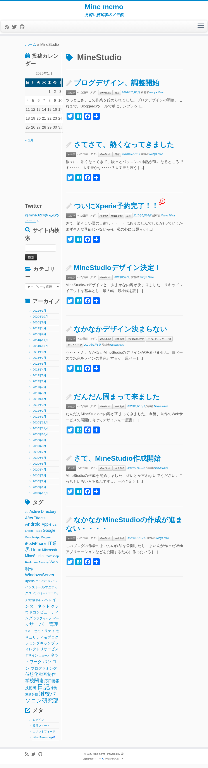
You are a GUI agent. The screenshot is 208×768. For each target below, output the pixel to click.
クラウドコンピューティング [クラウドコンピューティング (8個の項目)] (41, 616)
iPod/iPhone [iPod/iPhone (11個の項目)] (36, 547)
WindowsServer (136, 342)
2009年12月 (40, 496)
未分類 (71, 96)
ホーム (30, 48)
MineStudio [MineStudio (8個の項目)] (34, 559)
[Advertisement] (52, 174)
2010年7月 (39, 455)
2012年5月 (39, 367)
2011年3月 (39, 408)
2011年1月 (39, 420)
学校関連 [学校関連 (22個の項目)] (34, 684)
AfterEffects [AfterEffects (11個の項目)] (35, 521)
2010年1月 (39, 491)
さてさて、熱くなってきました (124, 148)
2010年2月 (39, 485)
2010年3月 (39, 479)
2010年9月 (39, 443)
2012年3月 (39, 379)
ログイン (38, 723)
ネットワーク (74, 348)
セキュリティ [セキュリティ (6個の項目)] (44, 635)
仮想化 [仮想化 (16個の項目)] (31, 678)
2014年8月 (39, 355)
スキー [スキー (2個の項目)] (29, 635)
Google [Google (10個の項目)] (49, 534)
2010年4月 (39, 473)
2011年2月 (39, 414)
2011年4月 (39, 402)
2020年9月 (39, 326)
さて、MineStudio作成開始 (117, 462)
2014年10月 (40, 349)
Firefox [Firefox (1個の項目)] (38, 535)
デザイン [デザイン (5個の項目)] (31, 659)
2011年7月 (39, 390)
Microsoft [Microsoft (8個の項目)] (49, 554)
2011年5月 (39, 396)
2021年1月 (39, 314)
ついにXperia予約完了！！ (116, 210)
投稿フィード (41, 729)
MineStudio (105, 96)
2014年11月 (40, 343)
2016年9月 (39, 338)
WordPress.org (42, 741)
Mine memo (104, 9)
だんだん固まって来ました (117, 400)
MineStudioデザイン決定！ (117, 271)
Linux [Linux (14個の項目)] (36, 553)
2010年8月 (39, 449)
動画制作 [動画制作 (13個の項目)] (47, 678)
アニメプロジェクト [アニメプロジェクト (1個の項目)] (46, 585)
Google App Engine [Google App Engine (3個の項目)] (38, 541)
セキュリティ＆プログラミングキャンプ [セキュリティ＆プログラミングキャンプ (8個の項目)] (42, 641)
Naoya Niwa (156, 96)
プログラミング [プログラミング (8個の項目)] (44, 672)
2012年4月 (39, 373)
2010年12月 (40, 426)
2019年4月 (39, 332)
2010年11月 (40, 432)
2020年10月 (40, 320)
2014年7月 (39, 361)
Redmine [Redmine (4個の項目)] (31, 566)
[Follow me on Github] (23, 30)
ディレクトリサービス (159, 342)
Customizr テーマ (92, 762)
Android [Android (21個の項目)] (33, 527)
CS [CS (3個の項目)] (55, 528)
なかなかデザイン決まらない (120, 333)
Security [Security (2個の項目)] (44, 566)
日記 (117, 96)
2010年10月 (40, 438)
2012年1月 (39, 385)
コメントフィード (44, 735)
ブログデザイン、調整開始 (116, 86)
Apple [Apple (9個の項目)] (47, 528)
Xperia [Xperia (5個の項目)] (30, 584)
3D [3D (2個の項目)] (27, 515)
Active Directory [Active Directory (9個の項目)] (42, 515)
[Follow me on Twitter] (16, 30)
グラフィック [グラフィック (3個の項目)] (42, 622)
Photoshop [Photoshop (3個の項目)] (52, 559)
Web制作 (119, 342)
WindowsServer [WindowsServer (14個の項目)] (40, 578)
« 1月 (29, 144)
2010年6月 (39, 461)
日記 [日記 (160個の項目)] (43, 690)
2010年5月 (39, 467)
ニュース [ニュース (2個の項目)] (44, 659)
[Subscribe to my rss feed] (8, 30)
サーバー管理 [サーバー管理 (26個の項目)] (43, 628)
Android (104, 219)
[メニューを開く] (201, 30)
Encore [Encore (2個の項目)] (29, 534)
